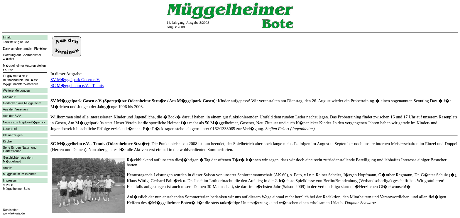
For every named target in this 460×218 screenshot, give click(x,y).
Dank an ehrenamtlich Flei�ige (25, 48)
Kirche (7, 141)
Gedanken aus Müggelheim (22, 103)
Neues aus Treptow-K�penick (24, 122)
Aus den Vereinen (15, 109)
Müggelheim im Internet (19, 174)
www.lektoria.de (14, 213)
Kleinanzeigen (13, 135)
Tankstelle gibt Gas (16, 42)
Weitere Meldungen (16, 90)
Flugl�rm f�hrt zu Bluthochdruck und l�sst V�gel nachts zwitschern (20, 80)
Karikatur (9, 97)
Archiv (7, 168)
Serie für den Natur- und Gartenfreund (19, 149)
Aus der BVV (12, 116)
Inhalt (7, 37)
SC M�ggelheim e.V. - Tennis (77, 85)
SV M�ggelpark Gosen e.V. (75, 79)
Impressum (10, 180)
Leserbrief (10, 128)
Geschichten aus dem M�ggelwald (18, 159)
